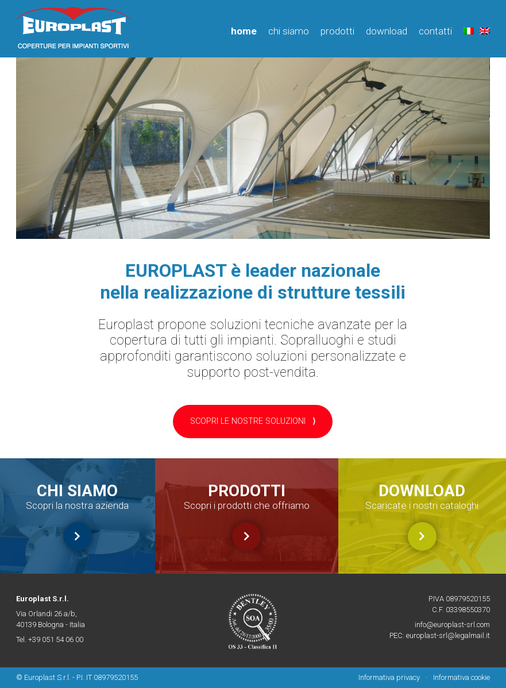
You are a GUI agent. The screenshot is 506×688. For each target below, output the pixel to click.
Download (386, 31)
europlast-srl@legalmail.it (448, 635)
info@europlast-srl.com (452, 624)
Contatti (435, 31)
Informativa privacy (389, 677)
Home (244, 31)
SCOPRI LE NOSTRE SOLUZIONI (252, 421)
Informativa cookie (461, 677)
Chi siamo (288, 31)
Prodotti (337, 31)
